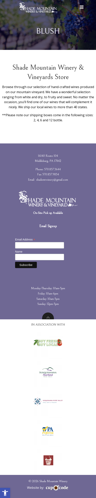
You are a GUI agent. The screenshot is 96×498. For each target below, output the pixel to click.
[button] (5, 493)
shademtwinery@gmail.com (52, 179)
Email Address (25, 239)
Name (18, 251)
